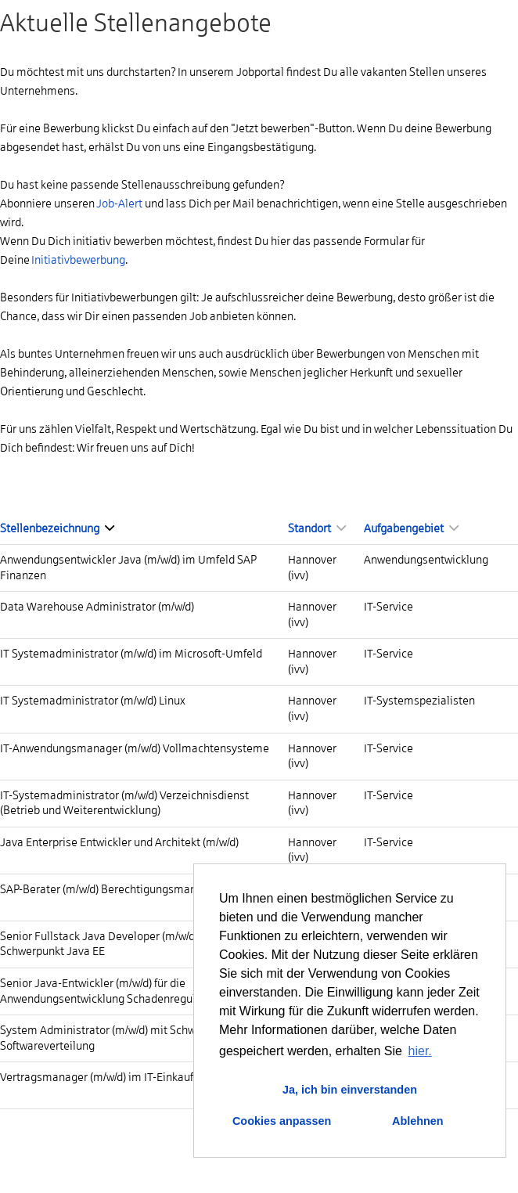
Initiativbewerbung (78, 260)
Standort (317, 528)
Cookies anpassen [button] (281, 1121)
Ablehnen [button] (418, 1121)
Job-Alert (119, 203)
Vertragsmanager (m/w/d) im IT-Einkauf (96, 1077)
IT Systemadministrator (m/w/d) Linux (92, 700)
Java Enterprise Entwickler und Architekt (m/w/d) (119, 842)
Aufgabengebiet (411, 528)
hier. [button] (420, 1051)
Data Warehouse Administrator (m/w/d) (97, 606)
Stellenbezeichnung (57, 528)
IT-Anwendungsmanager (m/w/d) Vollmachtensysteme (134, 748)
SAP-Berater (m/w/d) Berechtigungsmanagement (121, 889)
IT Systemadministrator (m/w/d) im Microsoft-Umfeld (131, 653)
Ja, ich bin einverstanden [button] (349, 1089)
